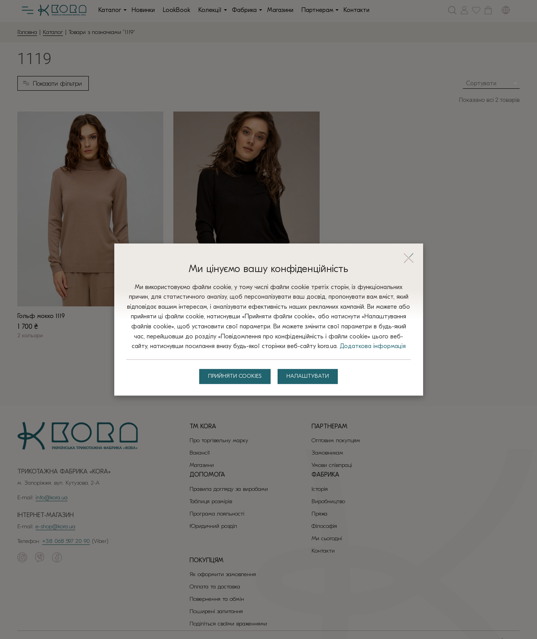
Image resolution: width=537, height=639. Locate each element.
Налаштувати (309, 382)
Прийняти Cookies (234, 382)
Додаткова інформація (268, 351)
